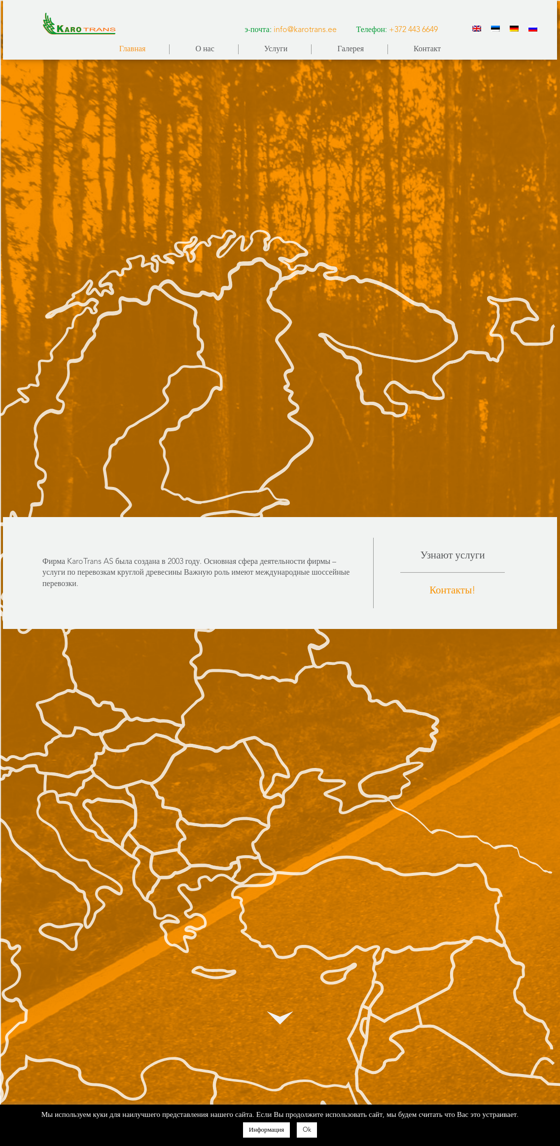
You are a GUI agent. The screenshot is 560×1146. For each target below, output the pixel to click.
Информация (266, 1130)
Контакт (427, 49)
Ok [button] (307, 1130)
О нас (204, 49)
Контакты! (452, 591)
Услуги (276, 49)
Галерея (350, 49)
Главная (132, 49)
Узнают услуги (452, 556)
